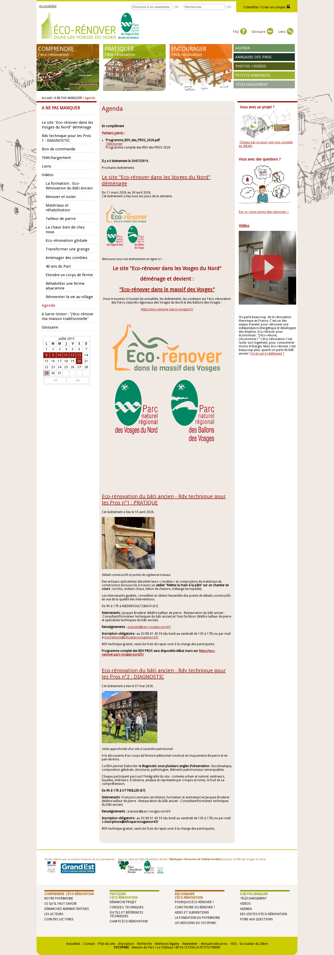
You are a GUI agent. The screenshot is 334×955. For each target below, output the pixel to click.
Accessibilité (47, 6)
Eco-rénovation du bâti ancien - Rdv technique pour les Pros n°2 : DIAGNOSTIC (164, 673)
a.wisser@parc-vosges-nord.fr (149, 627)
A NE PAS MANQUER (254, 894)
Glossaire (262, 32)
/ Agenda (89, 98)
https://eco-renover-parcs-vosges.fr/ (167, 309)
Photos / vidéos (250, 66)
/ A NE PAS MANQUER (67, 98)
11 (66, 355)
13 (79, 355)
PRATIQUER (134, 51)
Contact (89, 944)
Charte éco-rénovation (129, 921)
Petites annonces (252, 75)
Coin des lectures (59, 919)
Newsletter (190, 944)
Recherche (144, 944)
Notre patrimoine (58, 898)
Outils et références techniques (126, 914)
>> (78, 380)
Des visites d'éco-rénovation (263, 914)
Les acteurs (53, 914)
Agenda (242, 48)
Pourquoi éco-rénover (193, 902)
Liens (286, 32)
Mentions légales (167, 944)
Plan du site (106, 944)
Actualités (73, 944)
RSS (233, 944)
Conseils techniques (127, 907)
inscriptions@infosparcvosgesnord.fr (131, 637)
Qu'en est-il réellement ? (267, 353)
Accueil (47, 98)
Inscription (126, 944)
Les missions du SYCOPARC (196, 923)
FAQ (240, 32)
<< (55, 380)
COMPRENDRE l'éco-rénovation (69, 894)
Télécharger (114, 144)
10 (59, 355)
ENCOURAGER (201, 51)
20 (79, 361)
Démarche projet (123, 902)
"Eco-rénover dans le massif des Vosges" (167, 289)
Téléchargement (251, 84)
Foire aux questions (256, 919)
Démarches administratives (66, 909)
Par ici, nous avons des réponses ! (264, 212)
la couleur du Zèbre (254, 944)
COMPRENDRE (68, 51)
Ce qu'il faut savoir (60, 903)
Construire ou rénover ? (195, 907)
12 (72, 355)
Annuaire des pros (253, 57)
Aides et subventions (192, 912)
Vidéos (245, 903)
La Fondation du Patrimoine (197, 918)
